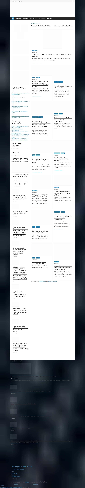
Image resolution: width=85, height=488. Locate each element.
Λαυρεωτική (56, 113)
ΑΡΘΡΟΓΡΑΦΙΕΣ (33, 18)
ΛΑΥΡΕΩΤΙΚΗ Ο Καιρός (35, 23)
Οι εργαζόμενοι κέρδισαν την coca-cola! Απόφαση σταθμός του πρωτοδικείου (63, 267)
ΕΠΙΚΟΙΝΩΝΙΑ (14, 473)
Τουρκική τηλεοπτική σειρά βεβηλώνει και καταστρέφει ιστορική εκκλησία (52, 55)
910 (51, 281)
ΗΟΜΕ (13, 471)
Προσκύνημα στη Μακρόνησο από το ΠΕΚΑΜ (63, 87)
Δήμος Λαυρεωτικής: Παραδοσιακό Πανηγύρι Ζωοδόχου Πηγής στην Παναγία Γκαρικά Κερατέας (20, 251)
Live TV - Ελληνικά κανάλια (16, 127)
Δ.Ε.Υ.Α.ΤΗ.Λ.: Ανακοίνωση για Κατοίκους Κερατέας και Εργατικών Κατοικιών (20, 176)
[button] (20, 18)
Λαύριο (34, 77)
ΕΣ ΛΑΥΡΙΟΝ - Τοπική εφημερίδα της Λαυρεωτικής (20, 126)
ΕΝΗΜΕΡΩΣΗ (41, 18)
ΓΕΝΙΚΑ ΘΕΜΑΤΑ (25, 18)
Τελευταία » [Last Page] (55, 281)
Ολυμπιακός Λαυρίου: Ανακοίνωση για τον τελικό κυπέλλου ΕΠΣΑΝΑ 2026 (33, 376)
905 (50, 281)
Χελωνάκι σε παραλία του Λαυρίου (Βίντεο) (40, 232)
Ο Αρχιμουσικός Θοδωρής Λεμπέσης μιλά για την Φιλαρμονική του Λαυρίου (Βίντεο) (40, 84)
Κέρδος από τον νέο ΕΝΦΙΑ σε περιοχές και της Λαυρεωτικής (63, 119)
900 (48, 281)
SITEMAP (13, 475)
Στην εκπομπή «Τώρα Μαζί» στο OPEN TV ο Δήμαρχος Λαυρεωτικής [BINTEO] (20, 311)
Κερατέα (34, 155)
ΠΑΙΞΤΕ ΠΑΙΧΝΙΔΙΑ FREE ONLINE (17, 128)
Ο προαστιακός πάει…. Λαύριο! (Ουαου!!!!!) (39, 262)
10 (44, 281)
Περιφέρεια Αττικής (35, 117)
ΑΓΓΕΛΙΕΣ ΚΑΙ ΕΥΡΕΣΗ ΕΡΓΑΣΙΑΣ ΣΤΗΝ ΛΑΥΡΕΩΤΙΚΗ (20, 134)
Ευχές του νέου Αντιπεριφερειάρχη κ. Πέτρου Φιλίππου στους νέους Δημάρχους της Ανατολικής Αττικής (41, 124)
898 (45, 281)
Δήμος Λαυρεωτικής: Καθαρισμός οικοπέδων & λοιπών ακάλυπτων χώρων (20, 328)
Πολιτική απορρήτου (15, 130)
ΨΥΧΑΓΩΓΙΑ (49, 18)
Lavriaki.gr (2, 485)
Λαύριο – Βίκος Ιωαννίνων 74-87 (21, 428)
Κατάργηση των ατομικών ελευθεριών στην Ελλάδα (40, 195)
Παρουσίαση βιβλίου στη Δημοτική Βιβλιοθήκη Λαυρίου (20, 213)
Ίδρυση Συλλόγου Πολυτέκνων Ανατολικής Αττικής (61, 159)
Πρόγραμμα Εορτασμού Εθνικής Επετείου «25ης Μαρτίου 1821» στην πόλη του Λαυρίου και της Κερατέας (20, 347)
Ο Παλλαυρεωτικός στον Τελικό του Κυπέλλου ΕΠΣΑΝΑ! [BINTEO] (31, 416)
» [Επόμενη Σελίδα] (52, 281)
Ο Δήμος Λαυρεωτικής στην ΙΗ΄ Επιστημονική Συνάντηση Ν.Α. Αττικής (20, 197)
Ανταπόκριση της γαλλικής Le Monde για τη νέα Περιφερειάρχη (63, 217)
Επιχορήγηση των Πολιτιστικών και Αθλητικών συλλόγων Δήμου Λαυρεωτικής (19, 293)
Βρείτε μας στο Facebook (22, 466)
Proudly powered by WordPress (15, 487)
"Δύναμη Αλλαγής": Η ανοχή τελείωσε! (18, 97)
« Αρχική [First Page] (41, 281)
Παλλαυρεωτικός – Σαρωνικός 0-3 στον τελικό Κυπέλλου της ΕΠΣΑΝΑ (32, 391)
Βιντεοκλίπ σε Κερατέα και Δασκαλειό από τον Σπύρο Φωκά (40, 161)
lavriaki (19, 180)
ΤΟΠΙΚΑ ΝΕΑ (17, 18)
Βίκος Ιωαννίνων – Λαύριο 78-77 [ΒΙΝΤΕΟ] (23, 404)
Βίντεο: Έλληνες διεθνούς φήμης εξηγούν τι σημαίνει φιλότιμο (62, 193)
